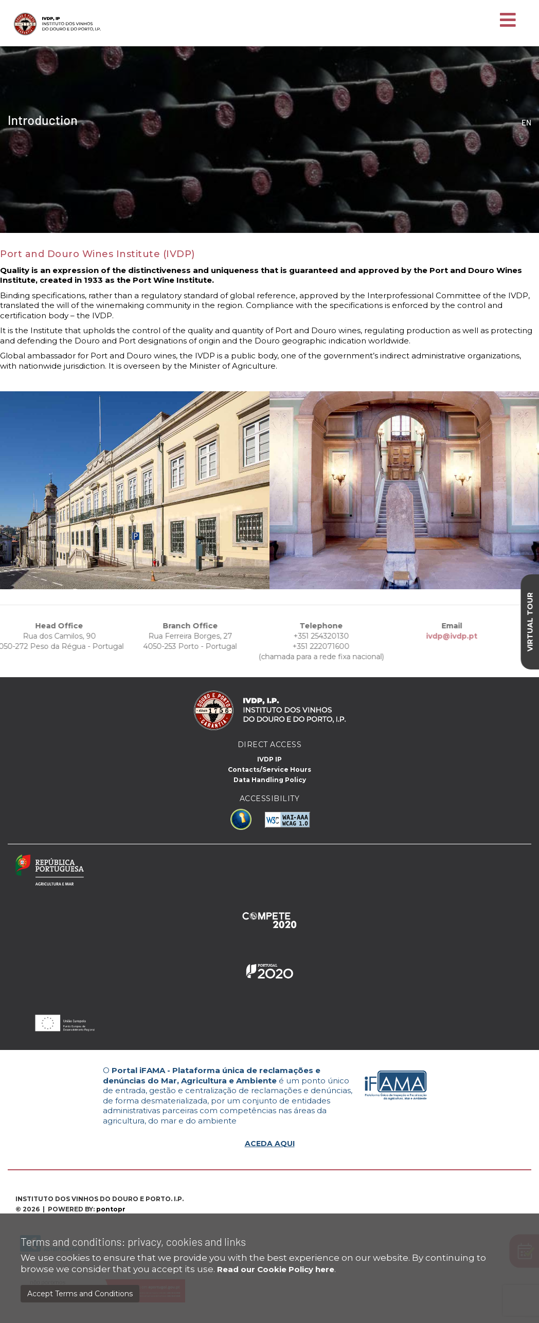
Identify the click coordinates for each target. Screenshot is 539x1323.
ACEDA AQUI (270, 1143)
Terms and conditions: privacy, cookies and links (133, 1241)
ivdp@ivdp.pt (433, 636)
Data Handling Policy (269, 780)
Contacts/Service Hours (269, 769)
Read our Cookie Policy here (275, 1269)
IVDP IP (269, 759)
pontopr (110, 1209)
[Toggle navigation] (508, 21)
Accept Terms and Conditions (80, 1293)
